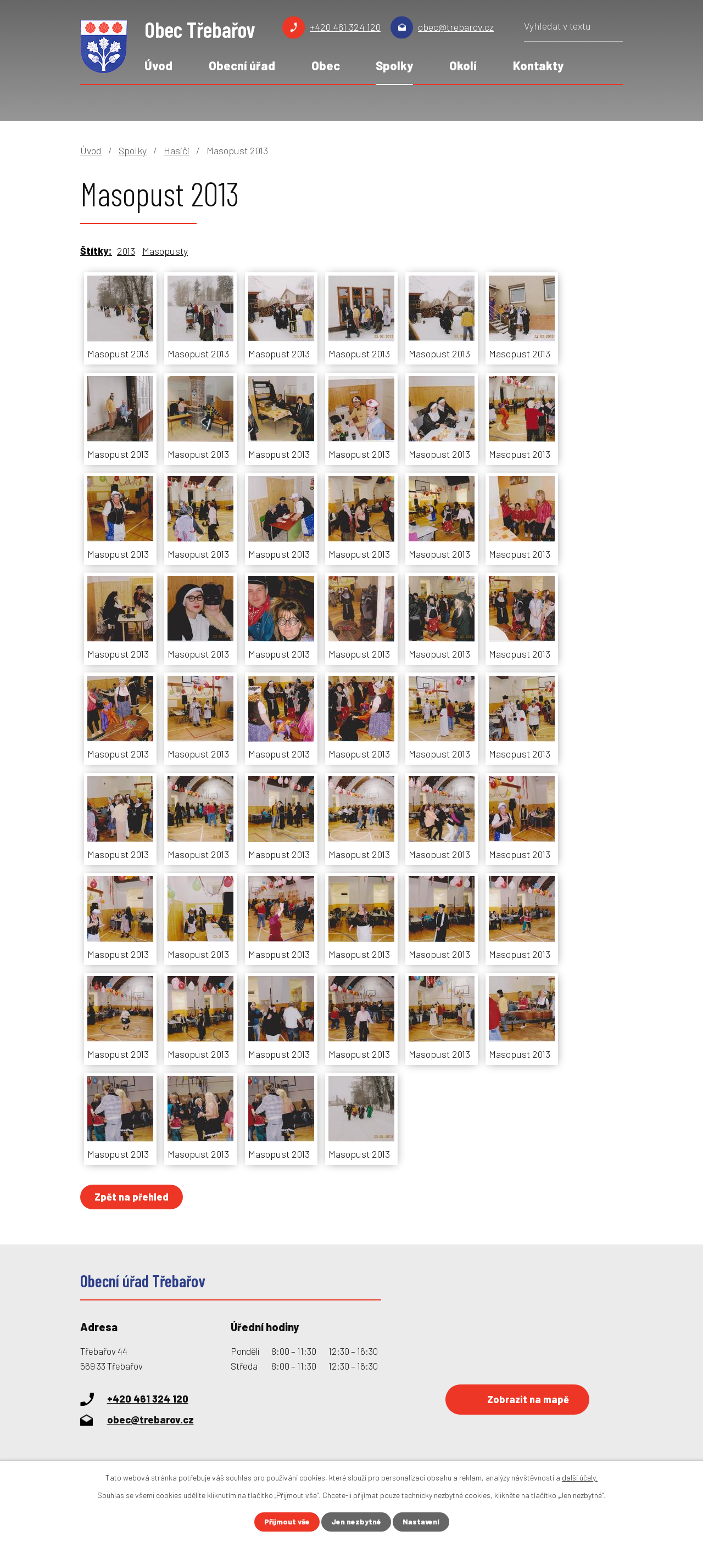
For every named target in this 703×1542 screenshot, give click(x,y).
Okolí (463, 65)
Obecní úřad (242, 65)
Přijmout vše (287, 1522)
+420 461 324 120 (345, 27)
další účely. (580, 1477)
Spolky (394, 65)
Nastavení (421, 1522)
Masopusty (165, 251)
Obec (325, 65)
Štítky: (96, 251)
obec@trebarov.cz (456, 27)
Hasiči (176, 150)
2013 (126, 251)
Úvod (158, 65)
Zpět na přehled (132, 1197)
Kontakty (538, 65)
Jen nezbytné (356, 1522)
